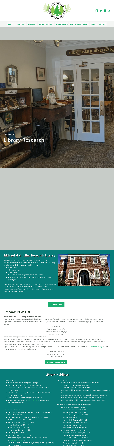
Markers (32, 24)
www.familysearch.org (17, 440)
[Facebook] (96, 10)
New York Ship (32, 400)
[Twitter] (101, 10)
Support (102, 24)
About (11, 24)
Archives (21, 24)
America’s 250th (62, 24)
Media (94, 24)
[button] (11, 24)
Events (85, 24)
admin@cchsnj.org (96, 347)
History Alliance (46, 24)
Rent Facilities (75, 24)
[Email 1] (109, 10)
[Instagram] (105, 10)
